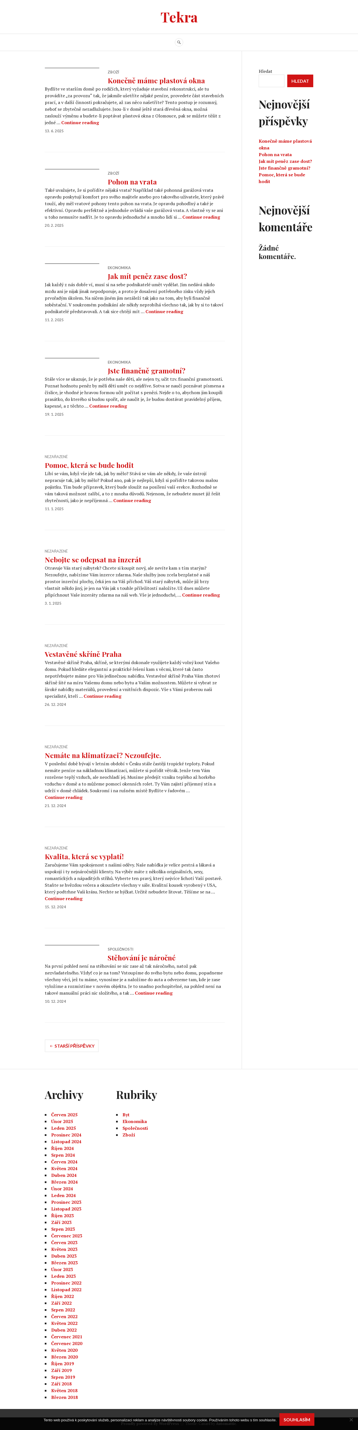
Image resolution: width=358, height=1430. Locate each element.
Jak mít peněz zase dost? (147, 276)
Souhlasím (297, 1419)
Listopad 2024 (66, 1141)
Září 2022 (61, 1303)
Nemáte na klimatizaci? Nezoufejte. (103, 755)
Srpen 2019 (63, 1377)
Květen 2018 (64, 1390)
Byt (126, 1115)
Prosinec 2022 (66, 1283)
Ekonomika (119, 267)
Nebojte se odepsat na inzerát (93, 559)
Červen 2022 (64, 1316)
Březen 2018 (64, 1397)
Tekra (179, 17)
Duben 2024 (64, 1175)
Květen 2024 (64, 1168)
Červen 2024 (64, 1162)
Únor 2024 (62, 1189)
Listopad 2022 (66, 1289)
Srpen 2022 (63, 1310)
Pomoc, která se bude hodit (89, 465)
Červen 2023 (64, 1242)
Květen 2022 (64, 1323)
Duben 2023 (64, 1256)
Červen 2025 (64, 1115)
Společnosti (120, 949)
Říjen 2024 (62, 1148)
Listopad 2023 (66, 1209)
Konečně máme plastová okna (156, 80)
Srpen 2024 (63, 1155)
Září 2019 (61, 1370)
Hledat (265, 71)
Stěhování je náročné (142, 957)
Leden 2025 (63, 1128)
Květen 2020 (64, 1350)
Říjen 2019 (62, 1363)
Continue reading (80, 122)
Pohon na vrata (132, 181)
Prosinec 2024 (66, 1135)
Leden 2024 (63, 1195)
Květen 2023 (64, 1249)
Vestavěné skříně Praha (83, 654)
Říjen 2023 (62, 1215)
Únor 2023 (62, 1269)
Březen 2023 (64, 1263)
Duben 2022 (64, 1330)
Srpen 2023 (63, 1229)
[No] (351, 1419)
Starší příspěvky (75, 1045)
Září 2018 (61, 1384)
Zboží (113, 72)
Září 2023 (61, 1222)
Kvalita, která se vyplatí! (84, 856)
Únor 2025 (62, 1121)
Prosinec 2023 (66, 1202)
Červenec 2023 (66, 1236)
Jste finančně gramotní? (146, 370)
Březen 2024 (64, 1182)
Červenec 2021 (66, 1337)
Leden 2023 (63, 1276)
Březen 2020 (64, 1357)
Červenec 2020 (66, 1343)
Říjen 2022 (62, 1296)
